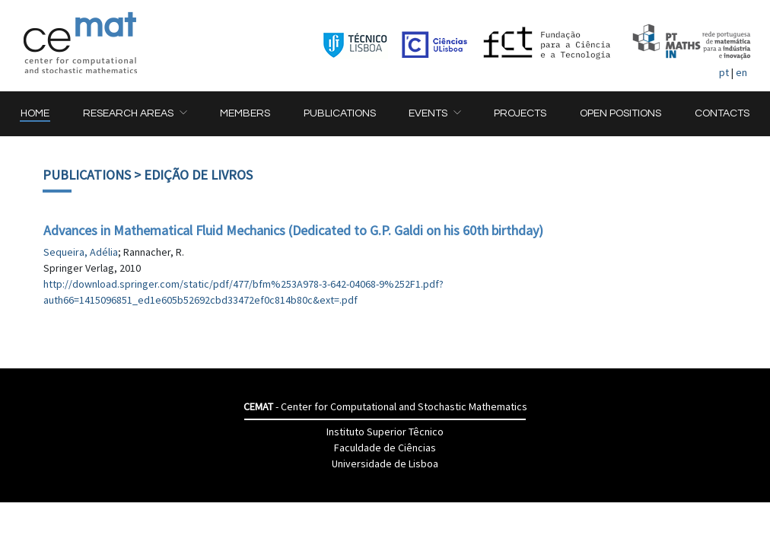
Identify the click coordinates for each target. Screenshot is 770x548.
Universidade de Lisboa (385, 463)
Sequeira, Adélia (80, 252)
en (741, 72)
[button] (134, 114)
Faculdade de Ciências (385, 447)
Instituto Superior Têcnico (385, 431)
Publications (87, 174)
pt (724, 72)
